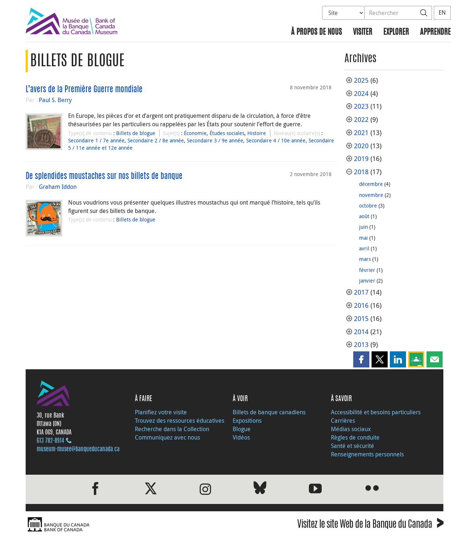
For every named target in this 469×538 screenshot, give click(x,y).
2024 (361, 93)
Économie (195, 133)
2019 (361, 158)
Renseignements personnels (367, 454)
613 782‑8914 (50, 441)
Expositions (247, 420)
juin (363, 226)
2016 (361, 305)
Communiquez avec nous (167, 437)
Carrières (343, 420)
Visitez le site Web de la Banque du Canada (370, 525)
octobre (368, 205)
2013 (361, 344)
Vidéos (241, 437)
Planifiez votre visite (161, 412)
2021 (361, 132)
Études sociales (227, 133)
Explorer (396, 32)
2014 (361, 332)
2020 (361, 146)
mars (365, 258)
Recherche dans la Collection (172, 429)
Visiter (362, 32)
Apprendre (435, 32)
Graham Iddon (58, 187)
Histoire (256, 133)
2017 (361, 292)
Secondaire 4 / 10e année (276, 140)
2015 (361, 318)
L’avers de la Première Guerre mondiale (84, 90)
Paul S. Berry (55, 100)
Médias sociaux (351, 429)
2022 (361, 119)
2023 (361, 106)
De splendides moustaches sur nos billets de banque (104, 176)
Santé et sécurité (352, 446)
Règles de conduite (355, 437)
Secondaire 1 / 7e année (96, 140)
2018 (361, 172)
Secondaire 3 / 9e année (215, 140)
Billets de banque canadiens (269, 412)
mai (363, 237)
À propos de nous (316, 32)
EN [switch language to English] (442, 12)
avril (364, 248)
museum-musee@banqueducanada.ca (78, 449)
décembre (371, 183)
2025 (361, 80)
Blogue (242, 429)
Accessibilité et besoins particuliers (376, 412)
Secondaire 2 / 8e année (156, 140)
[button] (361, 359)
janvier (367, 280)
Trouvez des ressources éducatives (179, 420)
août (364, 216)
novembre (371, 194)
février (367, 269)
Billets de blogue (135, 133)
